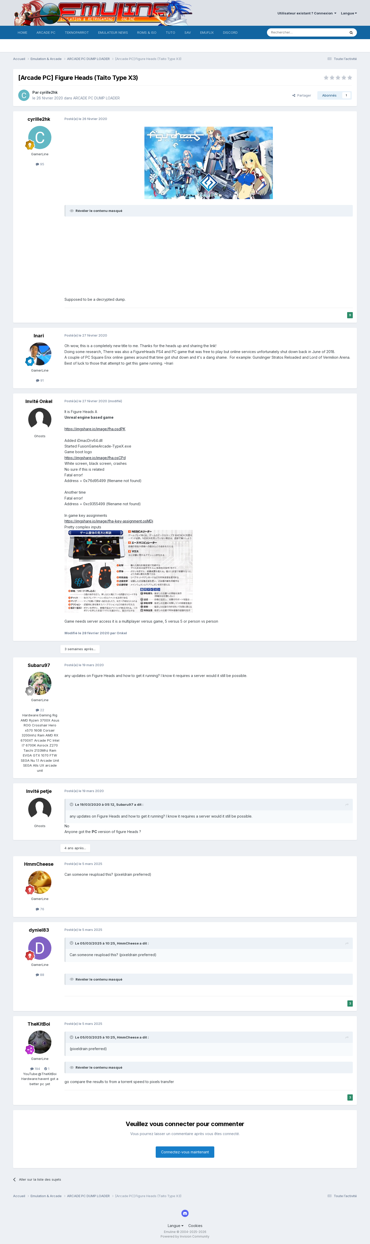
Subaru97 (39, 665)
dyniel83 (39, 930)
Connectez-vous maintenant (185, 1152)
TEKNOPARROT (77, 32)
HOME (22, 32)
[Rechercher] (295, 32)
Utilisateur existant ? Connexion (307, 13)
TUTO (170, 32)
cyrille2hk (49, 92)
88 (40, 975)
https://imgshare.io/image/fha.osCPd (95, 458)
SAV (187, 32)
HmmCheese (38, 864)
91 (40, 380)
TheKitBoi (38, 1024)
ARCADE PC (45, 32)
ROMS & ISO (146, 32)
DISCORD (230, 32)
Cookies (195, 1225)
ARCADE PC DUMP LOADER (96, 98)
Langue (349, 13)
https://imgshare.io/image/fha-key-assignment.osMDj (108, 521)
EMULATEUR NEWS (113, 32)
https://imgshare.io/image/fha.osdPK (94, 429)
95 (40, 164)
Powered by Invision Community (185, 1236)
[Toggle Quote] (72, 804)
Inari (39, 335)
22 (40, 710)
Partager (301, 95)
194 (35, 1069)
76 (40, 909)
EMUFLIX (207, 32)
